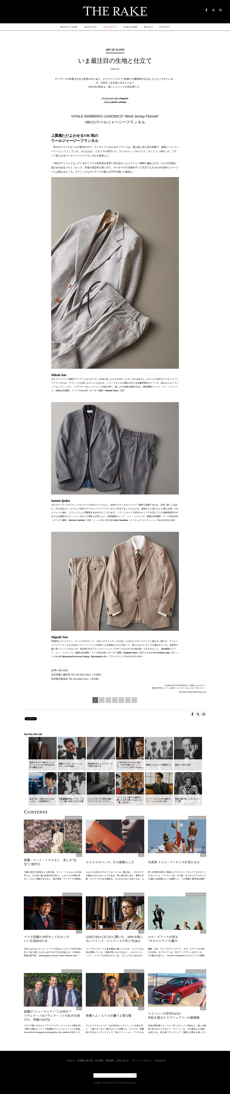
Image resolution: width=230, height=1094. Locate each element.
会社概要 (99, 1060)
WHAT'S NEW (69, 27)
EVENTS (164, 27)
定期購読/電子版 (85, 1060)
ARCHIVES (110, 27)
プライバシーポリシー (141, 1060)
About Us (71, 1060)
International (160, 1060)
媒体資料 (110, 1060)
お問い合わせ (122, 1060)
